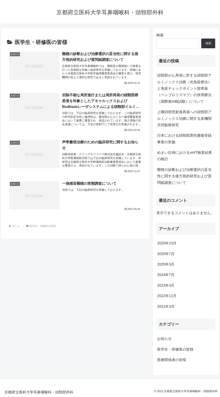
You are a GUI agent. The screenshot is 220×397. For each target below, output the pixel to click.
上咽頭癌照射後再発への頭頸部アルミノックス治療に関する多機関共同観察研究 (184, 118)
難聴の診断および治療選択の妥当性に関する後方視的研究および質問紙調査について (184, 176)
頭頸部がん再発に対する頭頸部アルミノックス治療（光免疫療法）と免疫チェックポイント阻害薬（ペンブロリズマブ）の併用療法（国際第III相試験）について (184, 88)
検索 (160, 35)
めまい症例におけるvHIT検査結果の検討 (184, 156)
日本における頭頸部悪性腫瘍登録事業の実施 (184, 138)
